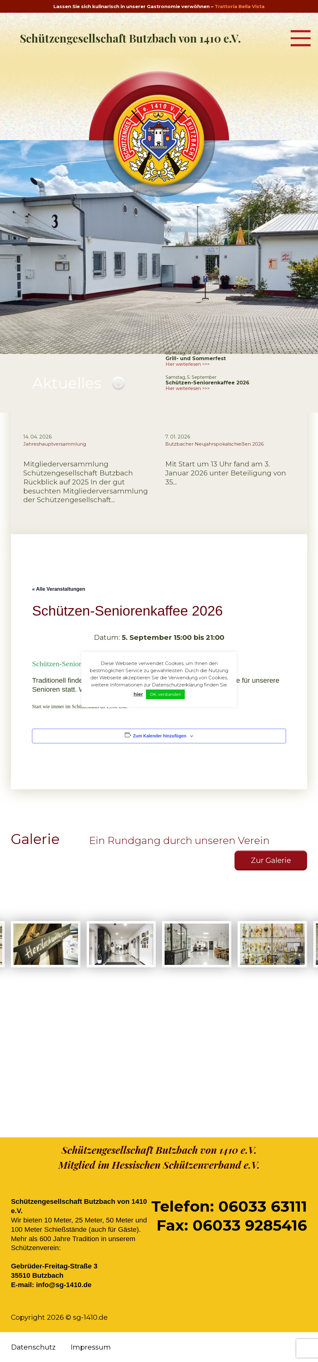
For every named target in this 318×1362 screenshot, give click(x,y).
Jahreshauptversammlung (54, 444)
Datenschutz (33, 1347)
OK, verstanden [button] (165, 694)
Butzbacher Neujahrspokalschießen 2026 (214, 444)
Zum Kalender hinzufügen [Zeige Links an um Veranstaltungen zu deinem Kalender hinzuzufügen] (159, 735)
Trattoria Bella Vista (240, 6)
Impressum (90, 1347)
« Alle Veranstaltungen (58, 589)
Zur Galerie (271, 860)
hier (138, 694)
